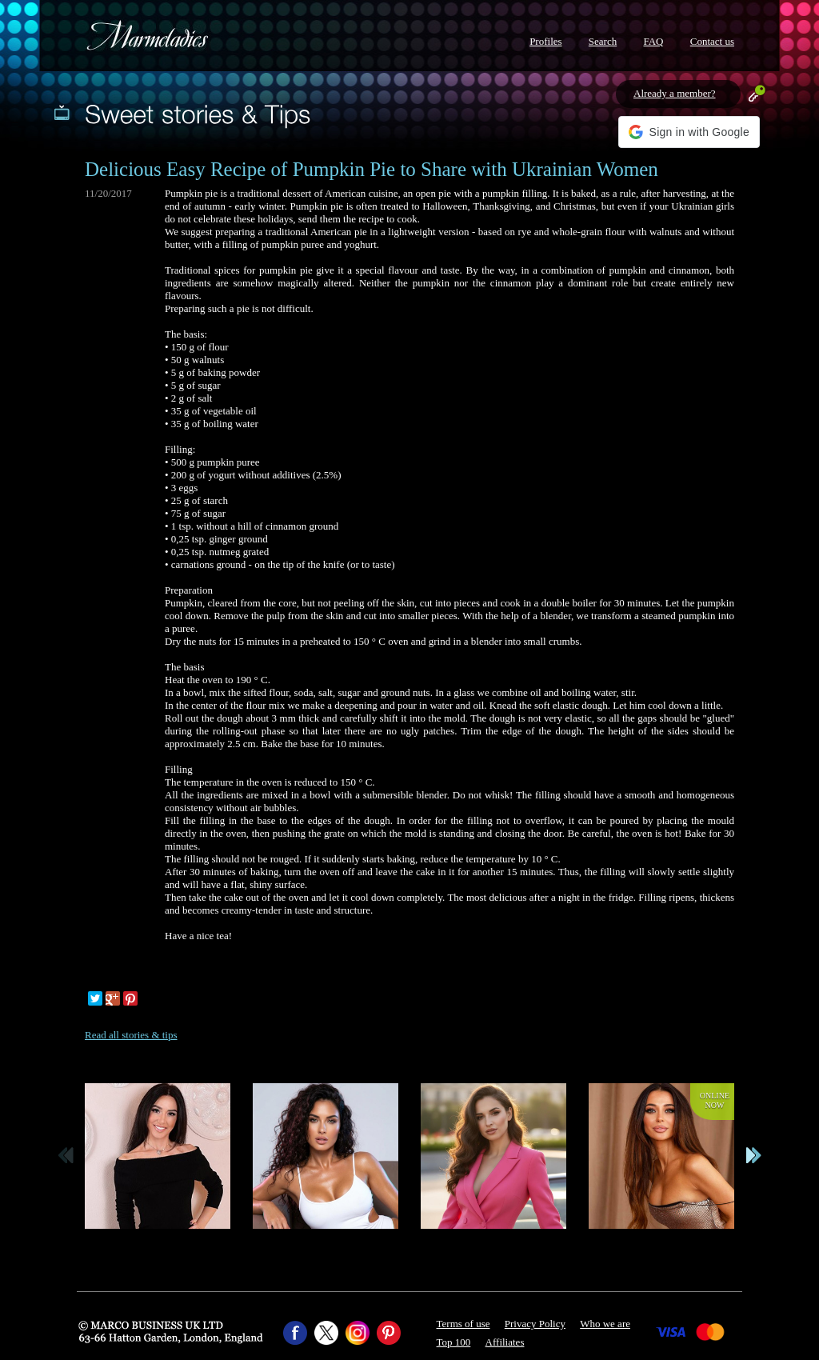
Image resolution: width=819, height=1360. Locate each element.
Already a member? (674, 93)
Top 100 (454, 1342)
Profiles (545, 41)
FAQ (653, 41)
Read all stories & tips (131, 1035)
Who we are (605, 1324)
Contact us (712, 41)
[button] (689, 132)
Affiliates (505, 1342)
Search (603, 41)
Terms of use (463, 1324)
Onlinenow (714, 1100)
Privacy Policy (535, 1324)
